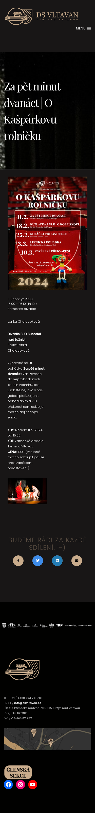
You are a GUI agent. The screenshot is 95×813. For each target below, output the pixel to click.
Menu (83, 28)
